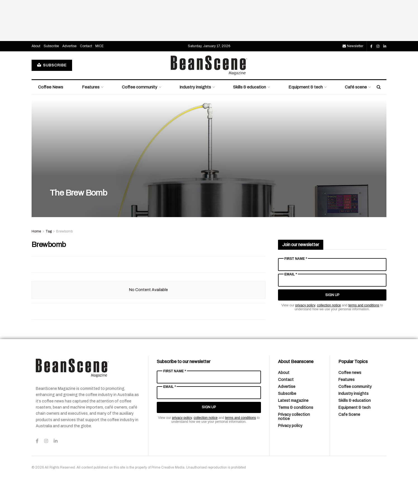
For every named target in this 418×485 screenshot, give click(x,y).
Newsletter (353, 46)
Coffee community (139, 87)
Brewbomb (64, 231)
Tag (49, 231)
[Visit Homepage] (209, 65)
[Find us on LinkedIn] (384, 46)
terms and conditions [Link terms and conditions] (363, 305)
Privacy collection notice (294, 416)
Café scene (356, 87)
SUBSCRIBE (51, 65)
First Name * (295, 259)
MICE (99, 46)
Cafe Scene (349, 414)
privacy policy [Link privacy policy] (305, 305)
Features (90, 87)
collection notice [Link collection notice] (329, 305)
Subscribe (51, 46)
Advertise (69, 46)
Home (36, 231)
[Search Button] (379, 87)
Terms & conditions (295, 407)
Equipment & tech (305, 87)
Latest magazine (293, 400)
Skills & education (249, 87)
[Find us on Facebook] (371, 46)
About (36, 46)
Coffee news (349, 373)
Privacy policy (290, 426)
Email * (290, 274)
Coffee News (50, 87)
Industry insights (195, 87)
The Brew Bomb (78, 192)
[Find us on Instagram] (377, 46)
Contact (86, 46)
